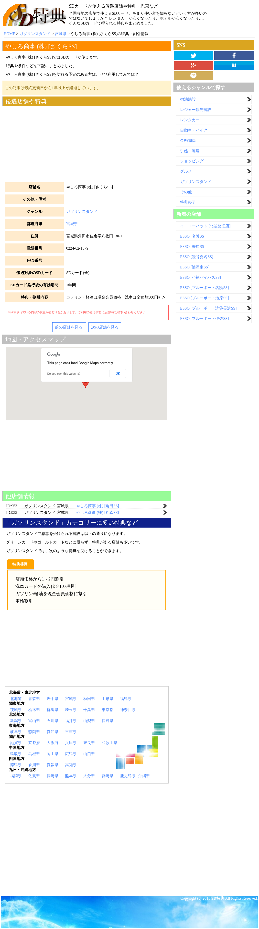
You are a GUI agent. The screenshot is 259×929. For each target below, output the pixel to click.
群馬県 (52, 710)
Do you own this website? (64, 373)
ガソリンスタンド (81, 211)
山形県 (107, 699)
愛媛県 (52, 765)
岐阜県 (16, 732)
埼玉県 (71, 710)
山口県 (89, 754)
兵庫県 (71, 743)
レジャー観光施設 (195, 110)
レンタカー (190, 120)
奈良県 (89, 743)
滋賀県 (16, 743)
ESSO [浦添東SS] (194, 267)
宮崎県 (107, 776)
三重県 (71, 732)
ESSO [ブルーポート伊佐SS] (204, 318)
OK (118, 373)
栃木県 (34, 710)
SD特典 (217, 898)
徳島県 (16, 765)
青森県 (34, 699)
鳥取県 (16, 754)
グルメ (186, 171)
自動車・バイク (193, 130)
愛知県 (52, 732)
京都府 (34, 743)
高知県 (71, 765)
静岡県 (34, 732)
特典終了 (188, 202)
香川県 (34, 765)
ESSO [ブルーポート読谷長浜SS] (208, 308)
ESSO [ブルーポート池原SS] (204, 298)
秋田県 (89, 699)
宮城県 (72, 224)
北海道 (16, 699)
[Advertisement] (86, 143)
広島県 (71, 754)
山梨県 (89, 721)
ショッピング (192, 161)
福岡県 (16, 776)
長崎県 (52, 776)
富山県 (34, 721)
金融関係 (188, 140)
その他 (186, 192)
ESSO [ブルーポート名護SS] (204, 288)
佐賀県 (34, 776)
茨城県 (16, 710)
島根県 (34, 754)
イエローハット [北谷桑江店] (205, 226)
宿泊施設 (188, 99)
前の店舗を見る (69, 327)
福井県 (71, 721)
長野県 (107, 721)
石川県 (52, 721)
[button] (85, 383)
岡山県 (52, 754)
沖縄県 (144, 776)
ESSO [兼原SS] (192, 246)
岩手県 (52, 699)
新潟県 (16, 721)
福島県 (126, 699)
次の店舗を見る (105, 327)
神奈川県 (128, 710)
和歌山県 (109, 743)
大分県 (89, 776)
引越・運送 (190, 151)
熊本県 (71, 776)
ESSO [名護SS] (192, 236)
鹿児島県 (128, 776)
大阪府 (52, 743)
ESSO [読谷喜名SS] (196, 257)
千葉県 (89, 710)
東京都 (107, 710)
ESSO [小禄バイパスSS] (200, 277)
